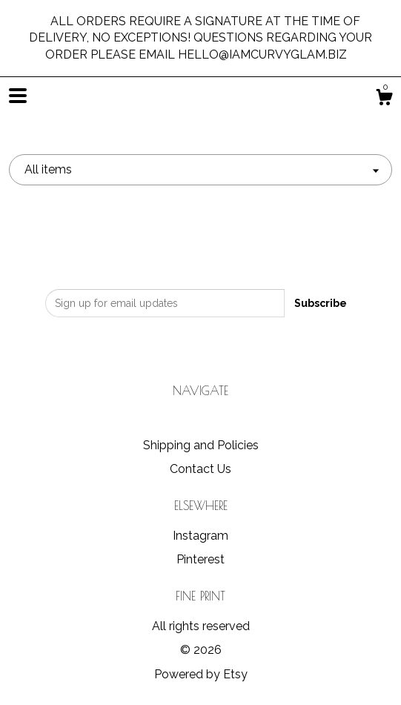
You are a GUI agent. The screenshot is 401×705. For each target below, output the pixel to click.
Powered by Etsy (201, 674)
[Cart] (384, 99)
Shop (200, 421)
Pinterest (200, 559)
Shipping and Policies (201, 445)
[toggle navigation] (18, 95)
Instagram (200, 536)
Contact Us (200, 469)
